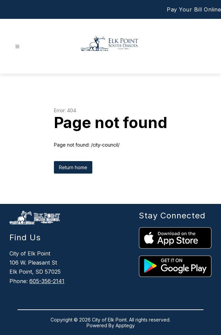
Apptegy (125, 325)
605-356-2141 (46, 281)
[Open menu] (17, 47)
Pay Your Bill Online (194, 9)
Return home (73, 167)
